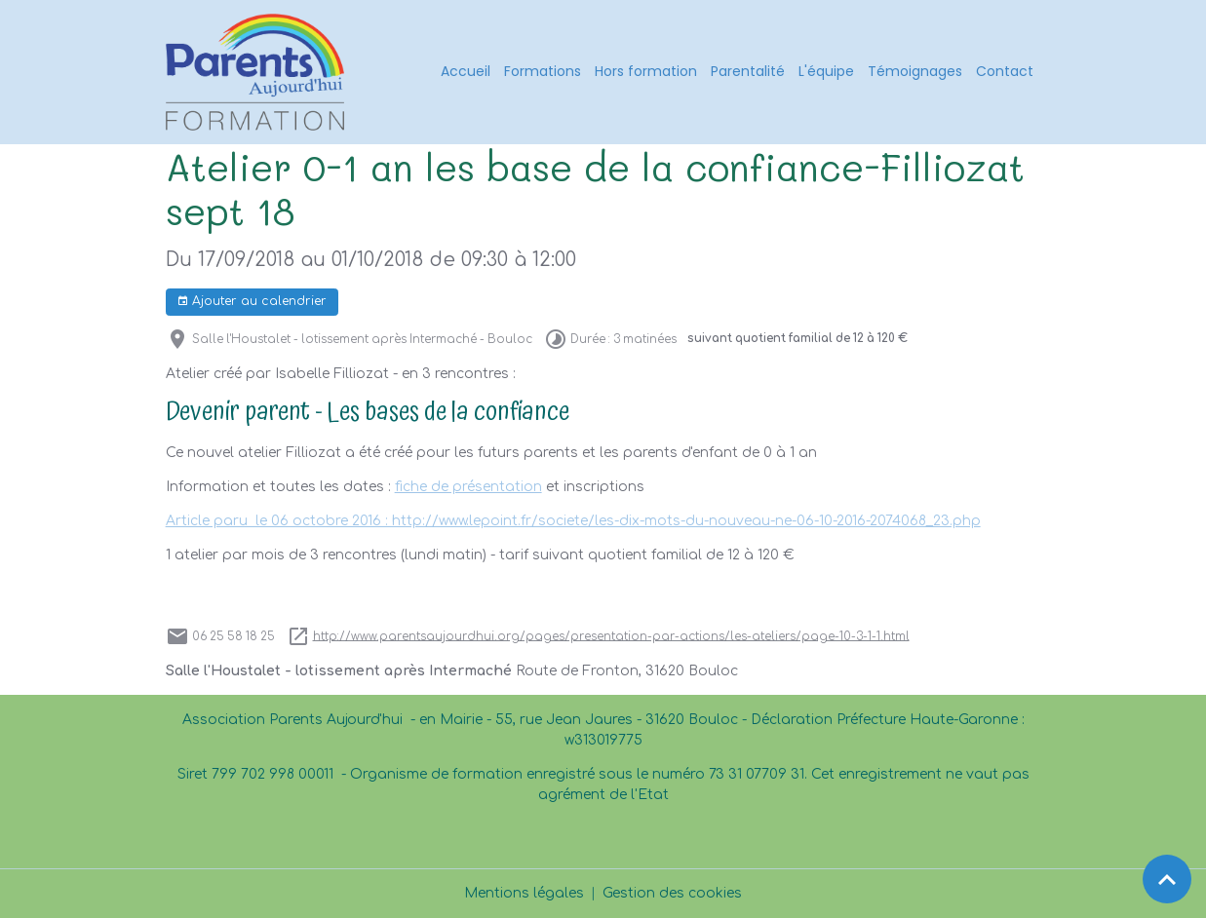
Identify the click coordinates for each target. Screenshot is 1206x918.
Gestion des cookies (672, 893)
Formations (542, 71)
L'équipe (826, 71)
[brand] (258, 72)
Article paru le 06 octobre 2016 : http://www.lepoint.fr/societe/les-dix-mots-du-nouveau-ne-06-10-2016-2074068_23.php (573, 521)
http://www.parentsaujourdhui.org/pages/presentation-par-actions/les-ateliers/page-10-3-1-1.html (611, 636)
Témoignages (915, 71)
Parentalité (748, 71)
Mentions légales (524, 893)
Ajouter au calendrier (251, 301)
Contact (1004, 71)
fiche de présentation (468, 486)
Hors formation (646, 71)
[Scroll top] (1167, 879)
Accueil (465, 71)
